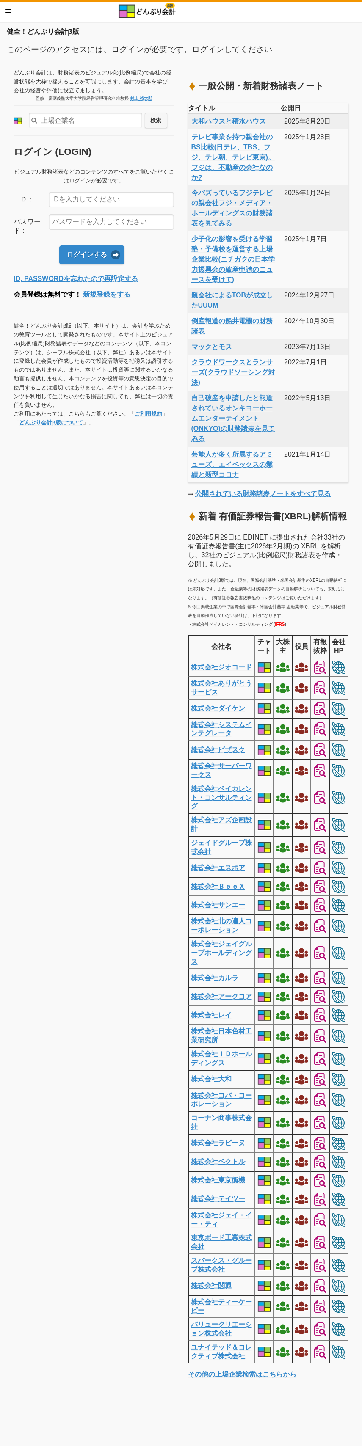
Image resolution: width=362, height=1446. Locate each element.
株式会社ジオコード (221, 667)
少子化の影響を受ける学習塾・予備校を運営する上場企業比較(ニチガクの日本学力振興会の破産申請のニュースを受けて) (233, 259)
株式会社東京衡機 (218, 1180)
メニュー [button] (8, 11)
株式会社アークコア (221, 996)
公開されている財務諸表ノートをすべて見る (263, 493)
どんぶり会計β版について (51, 422)
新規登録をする (106, 294)
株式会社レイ (211, 1015)
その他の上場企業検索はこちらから (242, 1374)
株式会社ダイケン (218, 708)
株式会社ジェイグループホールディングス (221, 952)
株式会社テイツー (218, 1198)
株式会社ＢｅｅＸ (218, 886)
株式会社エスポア (218, 867)
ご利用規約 (148, 413)
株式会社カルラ (214, 977)
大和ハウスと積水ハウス (228, 121)
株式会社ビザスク (218, 749)
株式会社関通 (211, 1285)
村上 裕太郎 (141, 98)
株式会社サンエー (218, 905)
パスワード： (27, 226)
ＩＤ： (24, 199)
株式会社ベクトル (218, 1161)
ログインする (86, 254)
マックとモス (211, 346)
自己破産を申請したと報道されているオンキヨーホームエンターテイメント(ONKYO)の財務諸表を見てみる (233, 418)
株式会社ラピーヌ (218, 1142)
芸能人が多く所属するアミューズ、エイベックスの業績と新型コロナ (232, 464)
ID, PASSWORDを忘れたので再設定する (76, 278)
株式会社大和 (211, 1078)
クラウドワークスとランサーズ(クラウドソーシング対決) (233, 372)
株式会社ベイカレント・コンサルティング (221, 797)
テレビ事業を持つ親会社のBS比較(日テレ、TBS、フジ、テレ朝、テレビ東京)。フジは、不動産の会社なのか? (233, 157)
